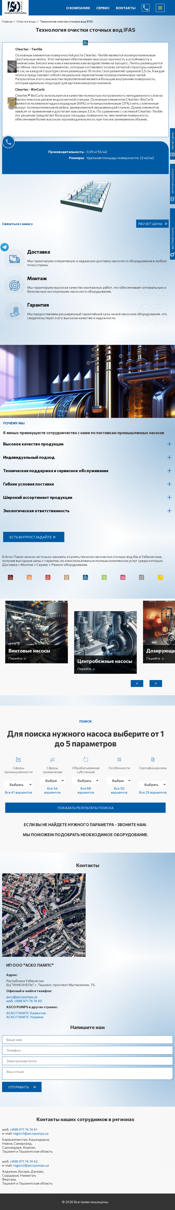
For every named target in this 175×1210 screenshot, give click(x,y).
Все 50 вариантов (119, 790)
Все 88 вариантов (85, 790)
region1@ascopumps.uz (31, 1133)
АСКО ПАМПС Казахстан (26, 1013)
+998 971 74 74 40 (149, 7)
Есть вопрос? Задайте (30, 537)
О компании (78, 8)
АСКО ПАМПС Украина (24, 1017)
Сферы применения (52, 764)
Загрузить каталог (172, 181)
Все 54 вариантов (52, 790)
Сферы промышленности (18, 764)
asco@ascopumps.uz (22, 997)
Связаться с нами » (17, 224)
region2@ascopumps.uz (31, 1165)
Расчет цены (150, 224)
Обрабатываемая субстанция (85, 764)
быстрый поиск (172, 238)
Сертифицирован (153, 762)
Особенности (119, 762)
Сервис (103, 8)
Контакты (126, 8)
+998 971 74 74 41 (23, 1129)
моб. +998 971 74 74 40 (24, 1001)
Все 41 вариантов (18, 792)
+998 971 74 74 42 (24, 1161)
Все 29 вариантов (153, 792)
